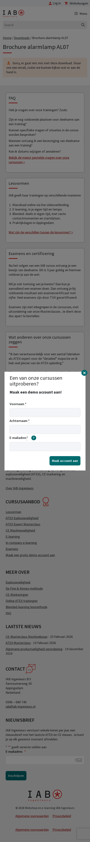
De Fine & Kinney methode (24, 588)
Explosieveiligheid (18, 582)
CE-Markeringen (17, 594)
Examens (12, 549)
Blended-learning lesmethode (26, 607)
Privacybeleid (61, 816)
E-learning (13, 536)
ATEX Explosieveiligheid (22, 518)
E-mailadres (16, 751)
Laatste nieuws (23, 626)
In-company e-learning (21, 543)
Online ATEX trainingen (22, 601)
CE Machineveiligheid (20, 530)
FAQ (8, 613)
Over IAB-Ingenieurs (20, 488)
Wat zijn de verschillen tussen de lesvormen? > (41, 232)
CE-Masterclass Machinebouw (26, 636)
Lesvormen (13, 512)
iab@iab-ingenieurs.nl (20, 706)
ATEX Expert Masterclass (23, 524)
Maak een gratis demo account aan (30, 555)
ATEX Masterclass (18, 643)
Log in (57, 3)
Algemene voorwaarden (32, 816)
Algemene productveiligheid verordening (34, 649)
